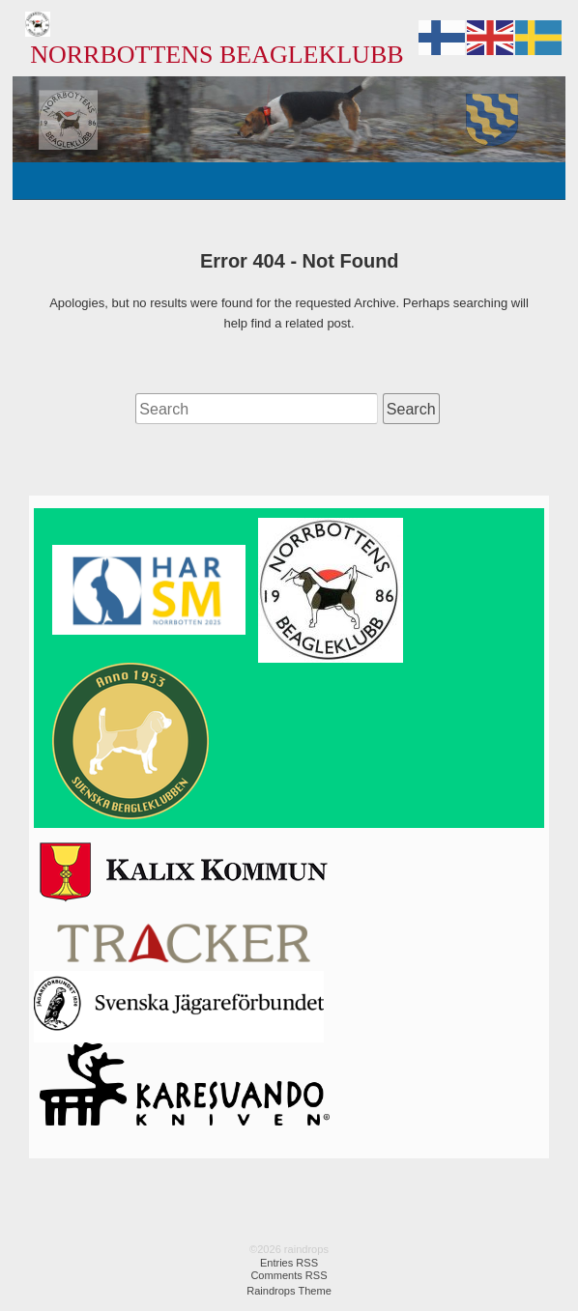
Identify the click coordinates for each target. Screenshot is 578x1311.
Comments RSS (288, 1275)
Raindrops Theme (289, 1291)
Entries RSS (289, 1262)
